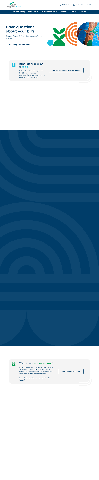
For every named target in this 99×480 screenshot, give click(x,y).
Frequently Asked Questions (19, 44)
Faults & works (33, 12)
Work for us (73, 452)
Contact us (82, 12)
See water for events (72, 348)
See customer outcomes (71, 224)
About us (73, 12)
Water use (63, 12)
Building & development (49, 12)
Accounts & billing (19, 12)
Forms (71, 448)
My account (73, 444)
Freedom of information (13, 468)
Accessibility (39, 468)
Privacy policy (28, 468)
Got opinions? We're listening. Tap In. (66, 70)
